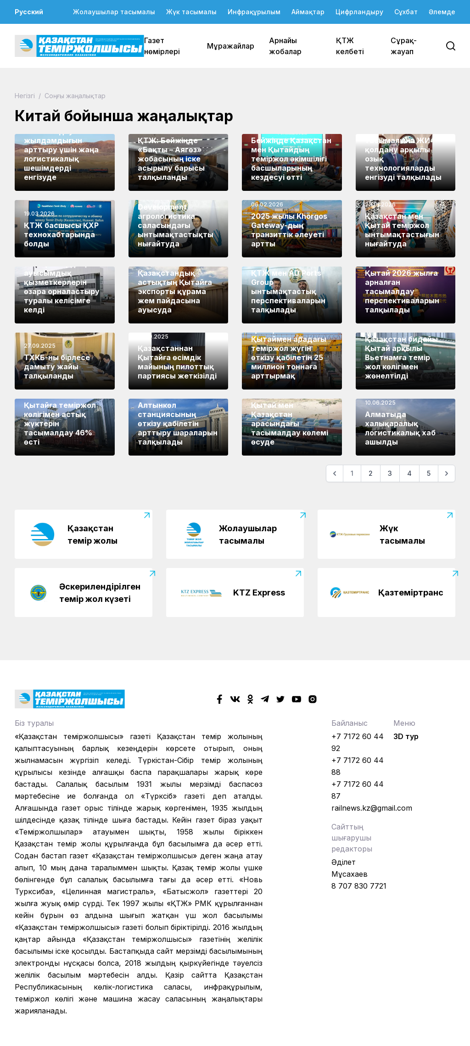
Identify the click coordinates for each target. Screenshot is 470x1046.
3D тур (406, 736)
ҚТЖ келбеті (350, 46)
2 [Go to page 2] (371, 473)
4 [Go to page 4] (409, 473)
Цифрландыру (359, 12)
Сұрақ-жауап (404, 46)
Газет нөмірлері (162, 46)
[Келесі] (446, 473)
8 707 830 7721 (358, 885)
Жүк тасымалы (191, 12)
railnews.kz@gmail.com (371, 807)
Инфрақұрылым (254, 12)
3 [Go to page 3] (390, 473)
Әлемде (442, 12)
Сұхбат (406, 12)
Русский (29, 12)
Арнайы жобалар (285, 46)
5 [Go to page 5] (429, 473)
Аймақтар (308, 12)
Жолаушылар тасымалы (114, 12)
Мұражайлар (230, 45)
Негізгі (26, 96)
